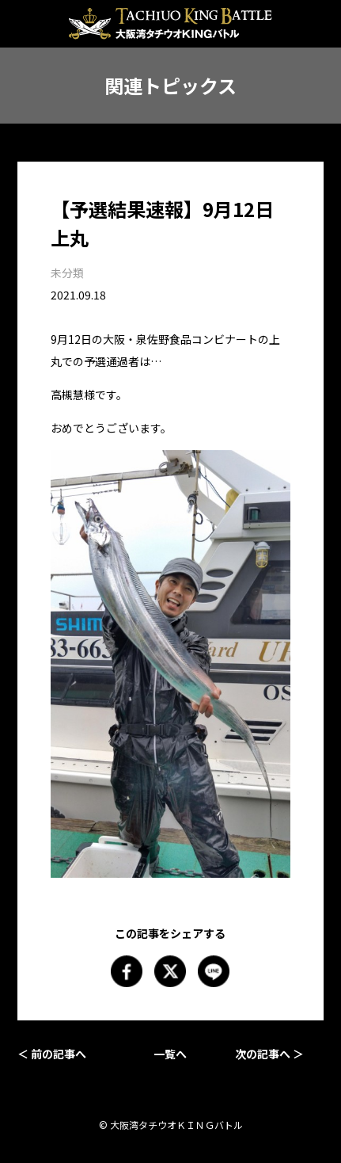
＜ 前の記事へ (51, 1054)
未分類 (67, 272)
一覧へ (170, 1054)
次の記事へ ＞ (269, 1054)
